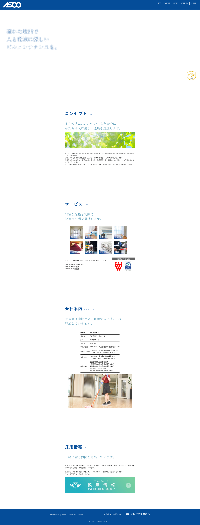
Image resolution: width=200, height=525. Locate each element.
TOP (159, 3)
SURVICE (175, 3)
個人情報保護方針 (54, 514)
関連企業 (80, 514)
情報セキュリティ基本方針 (69, 514)
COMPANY (184, 3)
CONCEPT (167, 3)
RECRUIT (193, 3)
